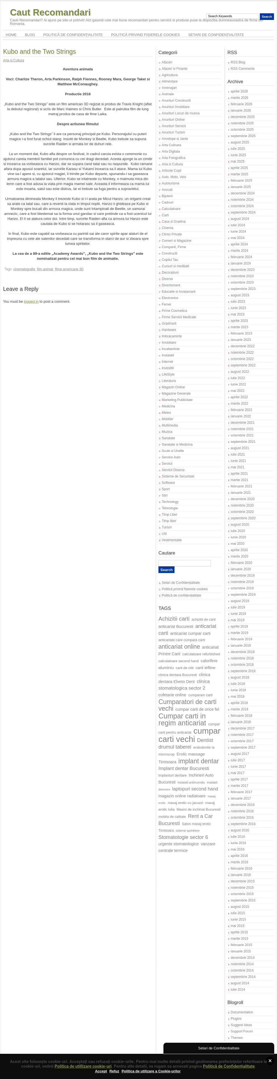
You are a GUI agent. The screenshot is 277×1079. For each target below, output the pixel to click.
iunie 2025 (238, 155)
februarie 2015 (241, 945)
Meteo (166, 413)
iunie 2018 (238, 690)
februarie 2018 (241, 716)
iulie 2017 (238, 760)
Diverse (167, 279)
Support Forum (242, 1031)
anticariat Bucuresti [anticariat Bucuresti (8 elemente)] (175, 626)
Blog (30, 35)
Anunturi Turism (173, 132)
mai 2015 (237, 926)
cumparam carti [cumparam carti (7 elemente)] (200, 695)
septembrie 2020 (243, 518)
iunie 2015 (238, 919)
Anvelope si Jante (175, 139)
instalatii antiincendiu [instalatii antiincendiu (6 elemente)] (191, 782)
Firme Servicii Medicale (179, 317)
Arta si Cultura (13, 60)
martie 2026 (239, 98)
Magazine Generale (176, 393)
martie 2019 (239, 633)
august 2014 (240, 983)
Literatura (169, 381)
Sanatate (168, 438)
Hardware (169, 330)
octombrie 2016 (242, 817)
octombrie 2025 (242, 130)
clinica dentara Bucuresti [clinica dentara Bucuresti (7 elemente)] (177, 675)
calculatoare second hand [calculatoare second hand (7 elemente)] (178, 661)
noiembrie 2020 (242, 505)
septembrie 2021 (243, 442)
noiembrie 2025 (242, 123)
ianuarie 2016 (241, 875)
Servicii (167, 464)
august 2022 (240, 372)
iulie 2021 (238, 454)
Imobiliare (169, 343)
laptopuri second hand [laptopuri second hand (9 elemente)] (195, 789)
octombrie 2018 (242, 665)
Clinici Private (172, 234)
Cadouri (167, 202)
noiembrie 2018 (242, 658)
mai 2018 (237, 696)
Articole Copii (171, 171)
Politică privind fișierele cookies (145, 35)
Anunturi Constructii (176, 100)
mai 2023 (237, 314)
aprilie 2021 (239, 474)
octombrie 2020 (242, 512)
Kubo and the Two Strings (39, 51)
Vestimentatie (172, 540)
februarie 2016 (241, 868)
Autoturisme (170, 183)
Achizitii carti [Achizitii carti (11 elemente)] (173, 619)
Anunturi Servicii (174, 126)
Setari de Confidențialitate (216, 35)
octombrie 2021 (242, 435)
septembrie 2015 (243, 900)
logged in (31, 301)
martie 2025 (239, 174)
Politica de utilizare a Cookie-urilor (151, 1071)
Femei (166, 304)
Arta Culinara (171, 145)
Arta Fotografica (173, 158)
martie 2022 (239, 403)
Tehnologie (170, 508)
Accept (101, 1071)
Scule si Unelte (173, 451)
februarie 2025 (241, 181)
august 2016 (240, 830)
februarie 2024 (241, 257)
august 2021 (240, 448)
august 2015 (240, 907)
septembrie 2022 (243, 365)
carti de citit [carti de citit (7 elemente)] (184, 668)
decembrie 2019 (243, 575)
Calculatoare (171, 209)
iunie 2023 (238, 308)
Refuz (114, 1071)
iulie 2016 (238, 837)
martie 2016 (239, 862)
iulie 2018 (238, 684)
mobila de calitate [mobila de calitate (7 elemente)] (172, 817)
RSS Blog (238, 62)
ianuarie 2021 (241, 493)
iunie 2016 (238, 843)
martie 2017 (239, 786)
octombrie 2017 (242, 741)
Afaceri (167, 62)
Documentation (242, 1012)
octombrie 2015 (242, 894)
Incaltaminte (171, 349)
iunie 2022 (238, 384)
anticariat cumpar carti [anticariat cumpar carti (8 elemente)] (190, 633)
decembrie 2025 (243, 117)
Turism (167, 527)
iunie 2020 (238, 537)
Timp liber (169, 521)
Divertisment (171, 285)
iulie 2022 (238, 378)
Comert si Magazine (176, 241)
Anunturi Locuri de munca (181, 113)
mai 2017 (237, 773)
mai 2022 (237, 391)
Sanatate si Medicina (177, 444)
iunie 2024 (238, 231)
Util (164, 534)
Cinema (167, 228)
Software (168, 483)
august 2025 (240, 142)
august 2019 (240, 601)
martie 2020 (239, 556)
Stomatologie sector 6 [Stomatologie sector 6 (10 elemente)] (183, 837)
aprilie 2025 (239, 168)
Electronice (170, 298)
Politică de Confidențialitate (229, 1066)
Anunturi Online (173, 120)
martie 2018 (239, 709)
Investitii (168, 368)
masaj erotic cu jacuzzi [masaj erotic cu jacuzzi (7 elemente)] (185, 803)
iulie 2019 (238, 607)
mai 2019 (237, 620)
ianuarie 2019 (241, 646)
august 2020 (240, 524)
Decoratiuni (170, 272)
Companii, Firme (174, 247)
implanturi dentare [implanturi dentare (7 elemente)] (172, 775)
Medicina (168, 406)
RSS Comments (243, 69)
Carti (165, 215)
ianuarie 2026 (241, 110)
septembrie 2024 (243, 212)
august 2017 (240, 754)
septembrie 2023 (243, 289)
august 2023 (240, 295)
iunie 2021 (238, 461)
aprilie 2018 (239, 703)
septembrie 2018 (243, 671)
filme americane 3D (69, 269)
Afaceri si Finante (175, 69)
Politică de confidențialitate (73, 35)
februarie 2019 (241, 639)
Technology (170, 502)
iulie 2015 (238, 913)
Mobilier (167, 419)
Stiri (165, 495)
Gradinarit (169, 323)
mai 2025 (237, 161)
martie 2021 (239, 480)
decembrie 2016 (243, 805)
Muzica (167, 432)
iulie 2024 (238, 225)
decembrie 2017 (243, 728)
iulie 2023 (238, 302)
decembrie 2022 (243, 346)
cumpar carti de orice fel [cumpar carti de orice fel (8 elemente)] (197, 709)
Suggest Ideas (241, 1025)
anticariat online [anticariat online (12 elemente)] (179, 646)
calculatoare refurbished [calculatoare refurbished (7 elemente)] (201, 654)
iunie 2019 (238, 614)
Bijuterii (167, 196)
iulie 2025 (238, 149)
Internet (167, 362)
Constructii (170, 253)
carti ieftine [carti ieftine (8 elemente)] (206, 668)
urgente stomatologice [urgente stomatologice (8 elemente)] (178, 844)
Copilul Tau (170, 260)
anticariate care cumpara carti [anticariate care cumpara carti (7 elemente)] (181, 640)
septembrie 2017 (243, 747)
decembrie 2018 (243, 652)
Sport (166, 489)
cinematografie (24, 269)
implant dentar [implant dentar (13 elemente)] (198, 761)
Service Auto (171, 457)
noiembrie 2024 (242, 200)
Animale (168, 94)
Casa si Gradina (174, 221)
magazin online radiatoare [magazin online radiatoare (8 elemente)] (182, 796)
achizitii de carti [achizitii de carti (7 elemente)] (204, 619)
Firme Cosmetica (174, 311)
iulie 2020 (238, 531)
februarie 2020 (241, 563)
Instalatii (168, 355)
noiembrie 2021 (242, 429)
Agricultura (170, 75)
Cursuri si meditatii (175, 266)
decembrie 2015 (243, 881)
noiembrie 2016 (242, 811)
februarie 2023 (241, 333)
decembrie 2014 (243, 958)
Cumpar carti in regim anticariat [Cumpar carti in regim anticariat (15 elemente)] (182, 719)
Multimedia (170, 425)
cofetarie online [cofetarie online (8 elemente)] (172, 695)
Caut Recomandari (50, 12)
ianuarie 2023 (241, 340)
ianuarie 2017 (241, 798)
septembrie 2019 (243, 595)
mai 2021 (237, 467)
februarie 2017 (241, 792)
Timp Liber (169, 515)
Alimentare (170, 81)
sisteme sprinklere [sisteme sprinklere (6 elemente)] (188, 830)
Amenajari (169, 88)
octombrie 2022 (242, 359)
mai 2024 (237, 238)
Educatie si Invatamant (178, 292)
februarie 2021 (241, 486)
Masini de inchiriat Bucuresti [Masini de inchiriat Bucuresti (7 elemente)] (198, 809)
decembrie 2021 (243, 423)
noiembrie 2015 (242, 888)
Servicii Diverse (173, 470)
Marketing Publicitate (177, 400)
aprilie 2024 (239, 244)
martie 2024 (239, 251)
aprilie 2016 (239, 856)
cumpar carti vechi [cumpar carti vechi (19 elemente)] (189, 735)
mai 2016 (237, 849)
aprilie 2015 (239, 932)
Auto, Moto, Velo (174, 177)
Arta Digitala (171, 151)
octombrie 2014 (242, 970)
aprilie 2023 (239, 321)
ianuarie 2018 (241, 722)
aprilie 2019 (239, 626)
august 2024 (240, 219)
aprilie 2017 (239, 779)
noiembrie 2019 (242, 582)
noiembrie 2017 (242, 735)
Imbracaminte (172, 336)
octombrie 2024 (242, 206)
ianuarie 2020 (241, 569)
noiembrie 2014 (242, 964)
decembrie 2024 (243, 193)
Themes (237, 1038)
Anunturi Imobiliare (175, 107)
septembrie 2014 (243, 977)
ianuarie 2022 (241, 416)
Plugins (236, 1019)
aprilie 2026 (239, 91)
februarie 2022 (241, 410)
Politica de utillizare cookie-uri (83, 1066)
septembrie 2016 (243, 824)
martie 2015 (239, 939)
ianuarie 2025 (241, 187)
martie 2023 (239, 327)
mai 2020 (237, 544)
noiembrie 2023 (242, 276)
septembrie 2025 (243, 136)
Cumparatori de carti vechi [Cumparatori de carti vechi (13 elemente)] (187, 705)
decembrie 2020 (243, 499)
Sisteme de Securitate (178, 476)
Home (11, 35)
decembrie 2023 (243, 270)
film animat (45, 269)
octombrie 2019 (242, 588)
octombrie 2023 (242, 282)
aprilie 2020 (239, 550)
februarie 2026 (241, 104)
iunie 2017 (238, 767)
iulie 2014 (238, 989)
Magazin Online (173, 387)
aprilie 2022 (239, 397)
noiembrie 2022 (242, 352)
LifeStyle (168, 374)
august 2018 (240, 677)
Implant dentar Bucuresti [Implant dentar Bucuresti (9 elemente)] (183, 768)
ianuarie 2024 (241, 263)
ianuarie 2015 (241, 951)
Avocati (167, 190)
